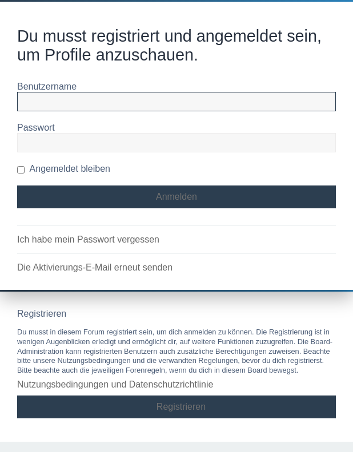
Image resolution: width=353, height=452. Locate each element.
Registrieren (181, 406)
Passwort (36, 127)
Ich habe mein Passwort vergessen (88, 239)
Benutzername (47, 86)
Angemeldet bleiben (63, 168)
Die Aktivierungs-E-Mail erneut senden (95, 267)
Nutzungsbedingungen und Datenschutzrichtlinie (115, 384)
